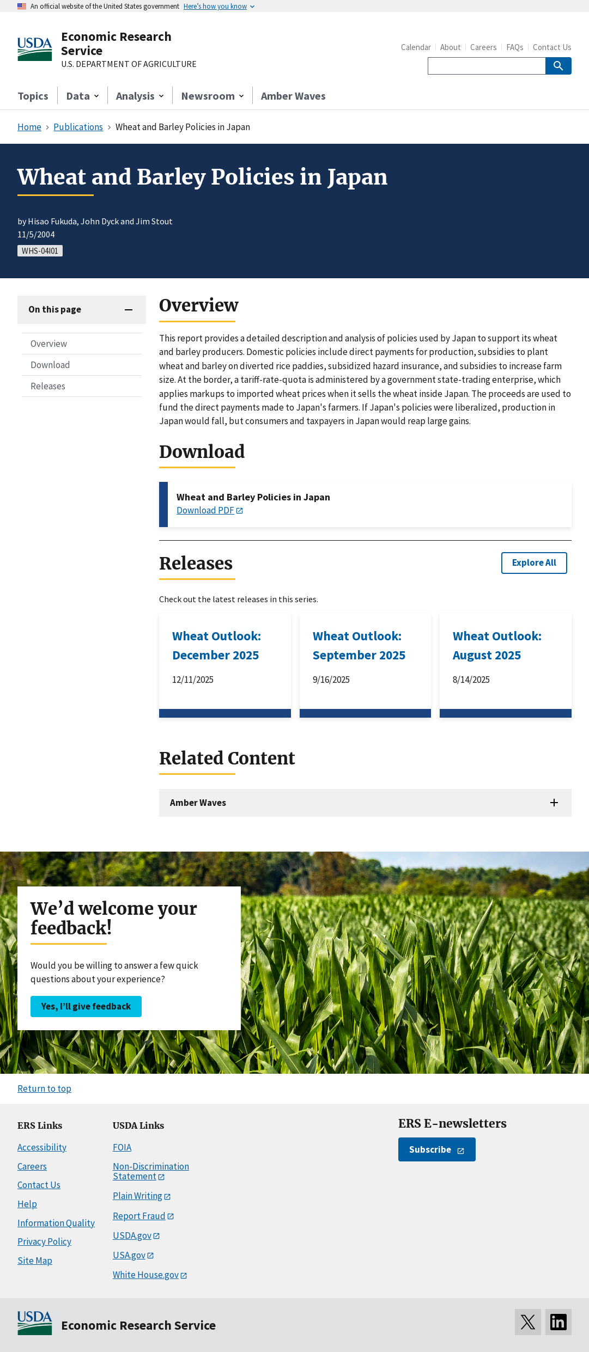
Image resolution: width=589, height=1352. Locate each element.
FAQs (515, 47)
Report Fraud (139, 1216)
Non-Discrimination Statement (151, 1171)
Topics (32, 95)
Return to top (44, 1088)
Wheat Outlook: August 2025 (497, 645)
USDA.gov (132, 1235)
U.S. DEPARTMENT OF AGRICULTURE (129, 64)
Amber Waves (293, 95)
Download (50, 365)
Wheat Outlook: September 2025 (359, 645)
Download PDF (205, 510)
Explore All (534, 562)
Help (27, 1204)
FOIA (122, 1147)
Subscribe (430, 1149)
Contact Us (552, 47)
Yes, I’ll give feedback (86, 1006)
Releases (48, 386)
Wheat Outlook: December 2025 (216, 645)
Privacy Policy (44, 1241)
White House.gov (146, 1275)
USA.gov (129, 1255)
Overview (49, 344)
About (450, 47)
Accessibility (41, 1147)
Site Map (34, 1261)
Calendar (416, 47)
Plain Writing (137, 1196)
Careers (483, 47)
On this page (54, 309)
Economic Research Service (116, 43)
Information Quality (56, 1223)
